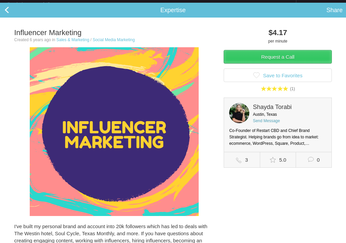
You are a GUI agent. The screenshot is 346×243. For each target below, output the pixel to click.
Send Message (266, 126)
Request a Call (277, 62)
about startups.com (320, 4)
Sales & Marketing (72, 45)
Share (334, 15)
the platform (35, 4)
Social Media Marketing (114, 45)
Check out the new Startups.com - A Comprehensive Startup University (222, 4)
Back (13, 15)
